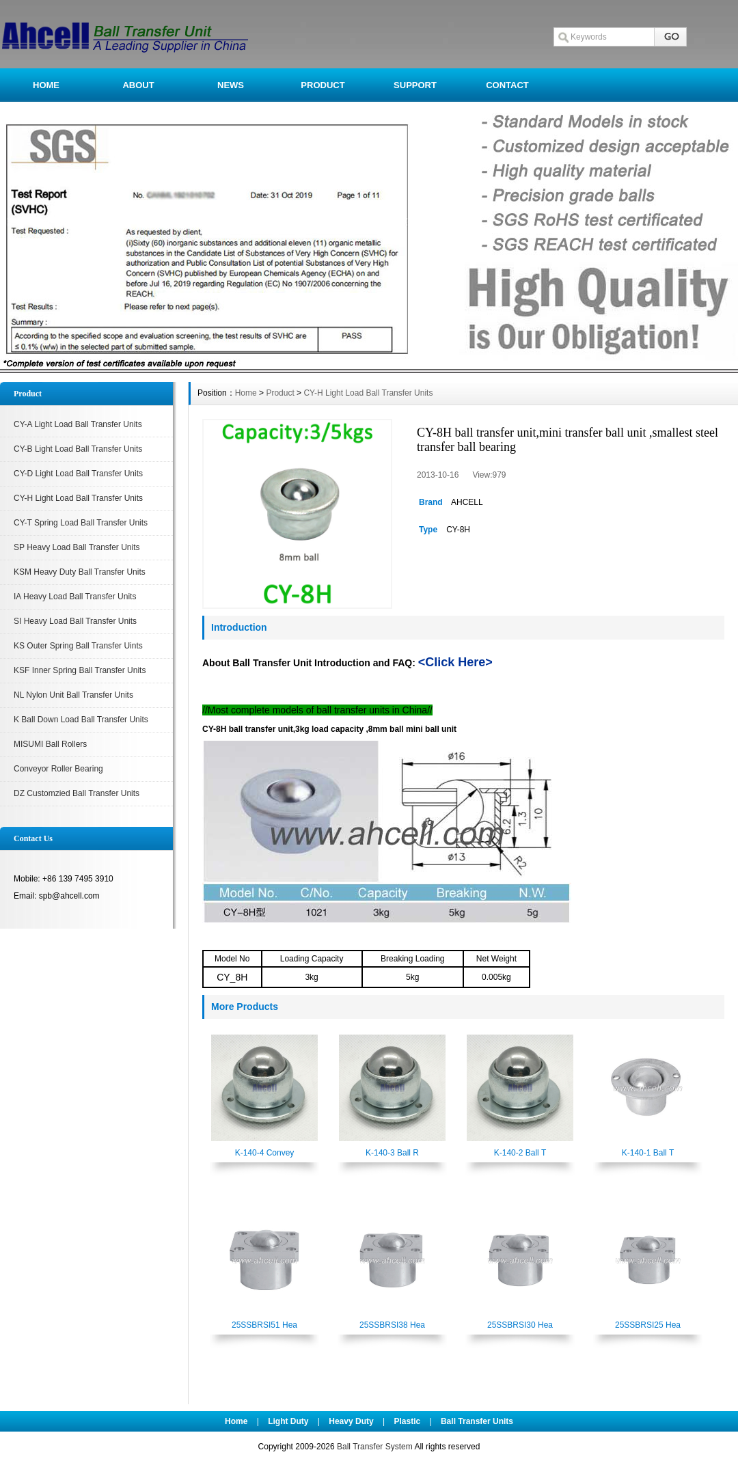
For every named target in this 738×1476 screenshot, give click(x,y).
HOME (46, 85)
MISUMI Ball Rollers (50, 744)
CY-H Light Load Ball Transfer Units (78, 498)
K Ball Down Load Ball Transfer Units (81, 719)
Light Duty (288, 1421)
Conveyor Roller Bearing (58, 769)
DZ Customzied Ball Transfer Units (76, 793)
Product (280, 393)
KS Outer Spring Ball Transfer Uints (78, 646)
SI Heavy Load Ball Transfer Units (75, 621)
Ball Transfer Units (477, 1421)
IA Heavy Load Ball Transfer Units (75, 596)
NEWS (230, 85)
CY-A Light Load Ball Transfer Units (78, 424)
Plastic (407, 1421)
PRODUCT (322, 85)
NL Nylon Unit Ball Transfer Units (73, 695)
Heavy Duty (351, 1421)
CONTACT (507, 85)
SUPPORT (415, 85)
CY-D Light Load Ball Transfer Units (78, 473)
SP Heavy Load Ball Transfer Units (77, 547)
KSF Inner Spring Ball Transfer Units (80, 670)
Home (246, 393)
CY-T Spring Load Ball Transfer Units (81, 523)
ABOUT (138, 85)
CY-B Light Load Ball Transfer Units (78, 449)
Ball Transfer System (375, 1446)
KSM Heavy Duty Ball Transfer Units (80, 572)
